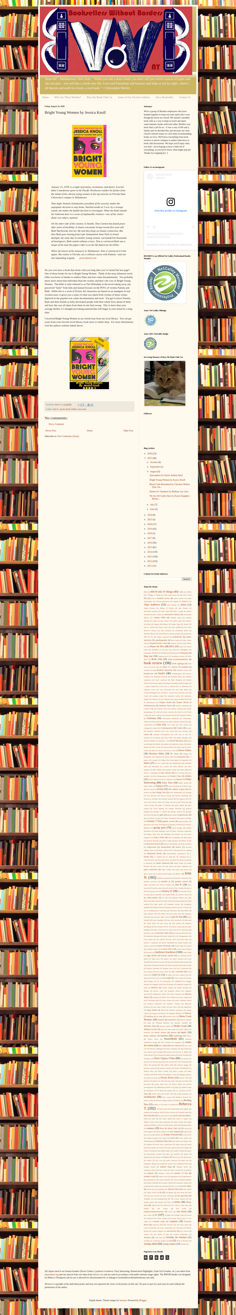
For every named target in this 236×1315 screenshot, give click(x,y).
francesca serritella (151, 799)
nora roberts (148, 1052)
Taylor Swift (151, 1192)
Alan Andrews (152, 604)
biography (147, 653)
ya (170, 1240)
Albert (184, 605)
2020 (150, 524)
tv (156, 1214)
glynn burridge (185, 818)
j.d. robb (169, 857)
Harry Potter (159, 837)
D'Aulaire (157, 738)
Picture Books (167, 1077)
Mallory (154, 987)
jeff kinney (168, 874)
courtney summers (154, 731)
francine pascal (167, 799)
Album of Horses (167, 608)
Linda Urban (186, 965)
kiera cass (150, 933)
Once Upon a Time (164, 1058)
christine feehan (185, 715)
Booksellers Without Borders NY (163, 244)
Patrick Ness (149, 1071)
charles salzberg (177, 709)
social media (184, 1148)
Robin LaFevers (158, 1125)
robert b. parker (182, 1119)
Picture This (183, 1078)
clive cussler (183, 725)
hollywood (151, 847)
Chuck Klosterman (158, 722)
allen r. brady (178, 611)
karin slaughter (158, 920)
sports (186, 1154)
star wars (159, 1160)
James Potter (179, 863)
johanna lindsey (178, 898)
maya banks (152, 1010)
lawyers (149, 952)
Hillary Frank (186, 841)
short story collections (164, 1144)
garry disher (179, 805)
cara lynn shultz (181, 690)
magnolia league (183, 984)
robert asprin (167, 1119)
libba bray (156, 959)
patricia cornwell (150, 1068)
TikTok (154, 1205)
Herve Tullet (167, 841)
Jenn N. (56, 409)
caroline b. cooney (167, 693)
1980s (181, 592)
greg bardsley (183, 821)
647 (181, 595)
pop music (171, 1081)
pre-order (147, 1084)
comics (155, 728)
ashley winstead (163, 637)
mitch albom (184, 1029)
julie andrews (149, 914)
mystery (164, 1035)
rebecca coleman (169, 1104)
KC (167, 927)
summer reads (150, 1176)
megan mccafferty (159, 1013)
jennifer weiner (181, 881)
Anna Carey (163, 627)
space (189, 1151)
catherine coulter (173, 696)
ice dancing (175, 850)
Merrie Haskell (185, 1020)
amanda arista (175, 618)
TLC (173, 1205)
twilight (168, 1215)
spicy (168, 1154)
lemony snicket (167, 955)
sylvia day (151, 1189)
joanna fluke (170, 895)
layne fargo (187, 952)
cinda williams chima (176, 722)
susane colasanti (152, 1183)
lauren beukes (183, 943)
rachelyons (150, 1096)
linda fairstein (160, 965)
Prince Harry (177, 1084)
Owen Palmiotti (183, 1062)
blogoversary (163, 656)
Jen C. (178, 874)
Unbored (150, 1218)
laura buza (184, 939)
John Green (168, 901)
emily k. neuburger (151, 773)
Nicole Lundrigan (156, 1049)
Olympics (147, 1058)
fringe (167, 802)
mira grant (172, 1029)
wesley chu (148, 1234)
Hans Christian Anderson (181, 831)
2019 (150, 529)
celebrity (167, 699)
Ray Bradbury (175, 1100)
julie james (173, 914)
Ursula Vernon (176, 1218)
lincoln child (172, 962)
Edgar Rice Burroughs (169, 760)
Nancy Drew (153, 1039)
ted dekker (169, 1192)
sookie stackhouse (150, 1151)
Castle (146, 696)
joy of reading (149, 911)
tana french (187, 1189)
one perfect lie (186, 1058)
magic (171, 984)
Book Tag (155, 667)
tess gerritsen (182, 1196)
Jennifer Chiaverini (182, 878)
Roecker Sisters (172, 1125)
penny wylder (178, 1071)
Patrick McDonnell (181, 1068)
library (166, 959)
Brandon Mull (176, 677)
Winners (147, 1237)
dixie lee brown (157, 750)
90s (145, 598)
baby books (175, 640)
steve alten (163, 1170)
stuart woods (175, 1170)
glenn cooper (155, 818)
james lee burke (178, 860)
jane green (169, 866)
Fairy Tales (167, 783)
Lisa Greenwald (182, 968)
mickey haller (165, 1026)
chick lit (180, 712)
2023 (150, 519)
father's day (187, 786)
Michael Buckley (162, 1023)
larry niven (172, 939)
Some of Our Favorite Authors (134, 97)
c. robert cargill (149, 686)
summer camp (163, 1173)
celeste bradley (178, 699)
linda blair (147, 965)
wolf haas (159, 1237)
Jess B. (178, 884)
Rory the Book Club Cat (99, 97)
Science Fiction (171, 1134)
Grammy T (152, 821)
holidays (175, 844)
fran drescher (152, 796)
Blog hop (184, 653)
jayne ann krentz (181, 870)
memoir (161, 1020)
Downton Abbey (156, 753)
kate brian (164, 923)
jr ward (160, 911)
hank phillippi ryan (162, 831)
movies (174, 1032)
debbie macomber (162, 744)
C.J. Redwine (184, 686)
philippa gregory (185, 1074)
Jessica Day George (176, 888)
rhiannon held (158, 1112)
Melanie (188, 1013)
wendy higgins (157, 1231)
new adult (163, 1045)
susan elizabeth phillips (182, 1180)
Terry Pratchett (168, 1196)
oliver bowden (183, 1055)
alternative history (172, 614)
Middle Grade (180, 1026)
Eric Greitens (180, 773)
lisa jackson (148, 972)
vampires (173, 1221)
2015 (150, 547)
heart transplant (174, 837)
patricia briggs (182, 1065)
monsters (147, 1032)
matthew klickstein (154, 1004)
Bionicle (157, 653)
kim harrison (177, 933)
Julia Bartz (185, 911)
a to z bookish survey (160, 598)
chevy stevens (168, 712)
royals (186, 1128)
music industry (150, 1036)
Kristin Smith (167, 936)
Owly (146, 1065)
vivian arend (148, 1228)
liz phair (169, 975)
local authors (180, 975)
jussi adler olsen (163, 917)
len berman (182, 956)
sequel (164, 1138)
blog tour (148, 656)
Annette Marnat (150, 634)
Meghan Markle (175, 1013)
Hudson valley (162, 850)
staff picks (187, 1157)
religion (186, 1109)
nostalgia (159, 1052)
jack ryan (154, 860)
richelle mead (183, 1112)
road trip (155, 1119)
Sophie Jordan (179, 1151)
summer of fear (181, 1173)
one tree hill (151, 1062)
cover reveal (169, 731)
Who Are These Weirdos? (67, 97)
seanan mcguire (152, 1138)
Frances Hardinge (181, 796)
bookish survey (182, 670)
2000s (189, 592)
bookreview (149, 673)
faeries (179, 779)
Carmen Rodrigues (151, 693)
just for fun (177, 917)
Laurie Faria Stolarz (184, 949)
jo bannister (157, 895)
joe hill (165, 898)
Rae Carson (167, 1097)
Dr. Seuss (174, 754)
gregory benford (176, 825)
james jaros (165, 860)
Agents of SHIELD (180, 601)
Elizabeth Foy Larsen (160, 766)
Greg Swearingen (160, 825)
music (183, 1032)
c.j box (161, 686)
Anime (186, 624)
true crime (82, 409)
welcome (179, 1228)
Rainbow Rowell (182, 1097)
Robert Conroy (149, 1122)
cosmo (189, 728)
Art (152, 637)
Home (45, 97)
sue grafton (187, 1170)
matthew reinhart (173, 1004)
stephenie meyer (150, 1170)
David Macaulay (177, 741)
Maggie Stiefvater (159, 984)
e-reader (155, 760)
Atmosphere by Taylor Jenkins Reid (165, 475)
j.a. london (158, 857)
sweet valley (186, 1186)
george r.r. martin (160, 812)
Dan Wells (169, 738)
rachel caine (156, 1094)
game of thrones (164, 805)
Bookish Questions (165, 670)
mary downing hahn (151, 1000)
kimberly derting (153, 936)
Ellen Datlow (178, 766)
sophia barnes (165, 1151)
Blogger (142, 1300)
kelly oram (158, 930)
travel (170, 1212)
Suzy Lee (174, 1186)
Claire (158, 724)
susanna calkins (167, 1183)
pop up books (183, 1081)
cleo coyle (171, 725)
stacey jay (176, 1157)
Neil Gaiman (166, 1042)
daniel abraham (182, 738)
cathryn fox (156, 699)
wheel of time (163, 1234)
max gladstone (186, 1007)
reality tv (156, 1104)
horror (178, 847)
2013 (150, 556)
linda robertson (173, 965)
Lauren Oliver (167, 949)
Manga (146, 991)
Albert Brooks (149, 608)
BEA (171, 646)
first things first (159, 792)
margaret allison (174, 991)
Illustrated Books (154, 853)
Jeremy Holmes (165, 885)
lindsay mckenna (153, 968)
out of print (170, 1062)
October (154, 462)
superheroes (174, 1176)
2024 (150, 515)
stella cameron (171, 1160)
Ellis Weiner (157, 770)
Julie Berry (161, 914)
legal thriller (152, 955)
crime (146, 734)
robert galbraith (164, 1122)
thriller (74, 409)
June (152, 509)
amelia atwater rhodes (160, 621)
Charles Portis (162, 709)
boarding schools (178, 656)
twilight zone (179, 1215)
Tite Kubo (164, 1205)
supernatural (151, 1180)
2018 (150, 533)
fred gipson (180, 799)
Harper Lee (179, 834)
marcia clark (158, 991)
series (172, 1138)
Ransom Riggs (161, 1100)
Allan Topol (165, 611)
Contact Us (185, 97)
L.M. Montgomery (182, 936)
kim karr (188, 933)
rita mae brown (163, 1116)
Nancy (189, 1036)
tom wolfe (181, 1208)
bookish (184, 667)
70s (187, 595)
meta (149, 1023)
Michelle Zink (150, 1026)
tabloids (161, 1189)
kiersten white (163, 933)
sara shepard (175, 1131)
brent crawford (161, 680)
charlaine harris (165, 705)
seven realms (184, 1138)
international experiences (176, 853)
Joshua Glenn (158, 907)
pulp (176, 1087)
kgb (190, 930)
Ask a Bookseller (164, 97)
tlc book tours (183, 1205)
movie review (160, 1032)
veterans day (171, 1225)
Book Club (156, 659)
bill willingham (182, 650)
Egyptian (185, 760)
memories (172, 1020)
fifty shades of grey (176, 789)
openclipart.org (52, 1274)
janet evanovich (150, 869)
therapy (160, 1202)
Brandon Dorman (160, 677)
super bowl (163, 1176)
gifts (162, 815)
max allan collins (159, 1007)
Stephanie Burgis (150, 1164)
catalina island (157, 696)
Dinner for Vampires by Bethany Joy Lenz (168, 491)
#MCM (153, 592)
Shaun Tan (187, 1141)
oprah (160, 1062)
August (153, 471)
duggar (185, 754)
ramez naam (148, 1100)
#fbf (145, 592)
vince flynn (184, 1225)
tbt (160, 1192)
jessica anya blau (159, 888)
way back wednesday (165, 1228)
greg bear (147, 825)
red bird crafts (162, 1109)
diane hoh (180, 747)
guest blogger (177, 828)
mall (145, 988)
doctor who (171, 750)
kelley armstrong (178, 927)
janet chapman (182, 866)
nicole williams (171, 1049)
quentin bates (186, 1087)
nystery (169, 1052)
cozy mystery (183, 731)
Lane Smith (148, 939)
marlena (156, 997)
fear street (150, 789)
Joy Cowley (184, 907)
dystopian (181, 757)
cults (176, 734)
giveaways (184, 815)
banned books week (158, 643)
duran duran (169, 757)
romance (150, 1128)
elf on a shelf (160, 763)
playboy (147, 1081)
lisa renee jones (162, 972)
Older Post (128, 430)
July (152, 504)
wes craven (184, 1231)
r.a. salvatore (181, 1091)
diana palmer (169, 747)
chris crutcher (157, 715)
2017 (150, 538)
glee (145, 818)
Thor (169, 1202)
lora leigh (167, 978)
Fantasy (159, 786)
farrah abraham (173, 786)
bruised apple (157, 683)
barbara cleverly (177, 643)
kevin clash (181, 930)
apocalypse (177, 634)
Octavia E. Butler (182, 1052)
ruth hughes (148, 1132)
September (155, 467)
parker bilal (168, 1065)
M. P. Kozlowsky (164, 981)
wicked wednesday (180, 1234)
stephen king (165, 1167)
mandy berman (182, 988)
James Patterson (163, 863)
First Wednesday (176, 792)
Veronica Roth (157, 1225)
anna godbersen (178, 627)
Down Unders (184, 750)
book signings (178, 663)
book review (153, 663)
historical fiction (153, 844)
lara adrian (161, 939)
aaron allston (179, 598)
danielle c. (162, 741)
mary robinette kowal (183, 1000)
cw (183, 734)
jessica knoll (65, 409)
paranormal (156, 1065)
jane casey (157, 866)
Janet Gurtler (167, 870)
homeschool (166, 847)
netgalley (178, 1042)
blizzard (175, 653)
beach (181, 647)
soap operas (171, 1148)
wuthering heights (159, 1241)
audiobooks (177, 637)
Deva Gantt (156, 747)
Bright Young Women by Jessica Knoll (167, 480)
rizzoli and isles (179, 1115)
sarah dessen (155, 1135)
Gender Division (174, 808)
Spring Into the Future (152, 1157)
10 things (167, 591)
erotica (188, 776)
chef (157, 712)
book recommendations (178, 659)
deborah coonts (177, 744)
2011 (149, 566)
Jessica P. (167, 891)
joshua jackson (171, 907)
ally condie (157, 614)
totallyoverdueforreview (154, 1211)
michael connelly (181, 1023)
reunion (146, 1112)
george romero (176, 812)
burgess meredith (171, 683)
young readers (169, 1244)
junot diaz (150, 917)
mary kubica (167, 1000)
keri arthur (169, 930)
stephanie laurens (166, 1164)
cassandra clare (183, 693)
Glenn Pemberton (170, 818)
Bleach (166, 653)
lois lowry (156, 978)
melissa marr (171, 1016)
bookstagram (177, 674)
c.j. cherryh (171, 686)
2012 (150, 561)
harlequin (167, 834)
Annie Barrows (164, 634)
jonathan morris (173, 904)
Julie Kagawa (186, 914)
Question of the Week (155, 1091)
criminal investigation (161, 734)
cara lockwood (165, 690)
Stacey (166, 1157)
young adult (150, 1243)
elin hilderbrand (175, 763)
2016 (150, 543)
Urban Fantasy (162, 1218)
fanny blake (148, 786)
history (166, 844)
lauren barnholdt (168, 943)
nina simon (184, 1049)
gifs (155, 815)
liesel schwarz (178, 959)
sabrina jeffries (161, 1132)
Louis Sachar (179, 978)
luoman (123, 1300)
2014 (150, 552)
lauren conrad (149, 946)
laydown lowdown (165, 952)
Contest (180, 728)
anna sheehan (166, 630)
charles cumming (182, 706)
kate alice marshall (174, 920)
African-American (162, 601)
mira (162, 1029)
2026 (150, 453)
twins (189, 1215)
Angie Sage (175, 624)
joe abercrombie (151, 898)
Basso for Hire (157, 646)
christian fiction (171, 715)
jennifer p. (165, 881)
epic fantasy (166, 773)
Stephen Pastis (182, 1167)
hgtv (176, 841)
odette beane (170, 1055)
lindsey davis (168, 968)
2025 (150, 458)
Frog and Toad (179, 802)
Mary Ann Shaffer (169, 997)
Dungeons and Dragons (153, 757)
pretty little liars (161, 1084)
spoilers (177, 1154)
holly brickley (186, 844)
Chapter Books (165, 702)
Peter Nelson (158, 1074)
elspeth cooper (171, 770)
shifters (149, 1144)
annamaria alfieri (181, 630)
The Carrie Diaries (178, 1199)
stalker (149, 1160)
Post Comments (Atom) (68, 436)
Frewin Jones (156, 802)
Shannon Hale (162, 1141)
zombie (183, 1244)
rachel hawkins (182, 1094)
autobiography (161, 640)
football (188, 792)
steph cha (184, 1160)
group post (160, 827)
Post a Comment (56, 424)
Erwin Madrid (153, 779)
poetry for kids (158, 1081)
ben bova (168, 650)
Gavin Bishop (158, 808)
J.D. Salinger (181, 857)
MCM (163, 1010)
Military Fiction (150, 1029)
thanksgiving (162, 1199)
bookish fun (148, 670)
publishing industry (164, 1087)
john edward (156, 901)
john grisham (180, 901)
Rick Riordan (149, 1115)
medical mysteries (176, 1010)
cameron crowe (150, 690)
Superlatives (186, 1176)
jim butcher (182, 891)
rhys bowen (171, 1112)
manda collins (167, 988)
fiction (160, 789)
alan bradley (172, 605)
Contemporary (167, 728)
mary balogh (184, 997)
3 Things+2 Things (154, 595)
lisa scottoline (177, 971)
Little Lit (156, 975)
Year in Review (182, 1241)
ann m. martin (149, 627)
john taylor (158, 904)
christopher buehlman (170, 718)
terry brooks (155, 1196)
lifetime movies (159, 962)
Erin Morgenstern (160, 776)
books (161, 673)
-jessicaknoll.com (87, 258)
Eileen (147, 763)
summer (150, 1173)
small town (180, 1144)
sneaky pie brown (157, 1148)
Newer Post (51, 430)
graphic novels (168, 821)
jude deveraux (172, 911)
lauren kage (179, 946)
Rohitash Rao (186, 1125)
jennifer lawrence (150, 881)
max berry (173, 1007)
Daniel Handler (149, 741)
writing (146, 1241)
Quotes (169, 1091)
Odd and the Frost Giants (153, 1055)
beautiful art (156, 650)
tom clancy (162, 1208)
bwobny (187, 244)
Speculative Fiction (154, 1154)
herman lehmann (153, 841)
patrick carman (165, 1068)
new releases (175, 1045)
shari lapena (175, 1141)
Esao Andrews (167, 779)
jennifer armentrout (164, 878)
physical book (152, 1078)
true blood (181, 1211)
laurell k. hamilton (151, 943)
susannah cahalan (182, 1183)
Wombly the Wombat (176, 1237)
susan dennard (164, 1180)
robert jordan (179, 1122)
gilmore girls (172, 815)
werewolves (171, 1231)
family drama (183, 783)
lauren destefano (164, 946)
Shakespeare (148, 1141)
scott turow (187, 1135)
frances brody (166, 796)
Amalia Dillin (160, 617)
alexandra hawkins (151, 611)
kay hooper (159, 927)
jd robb (158, 874)
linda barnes (184, 962)
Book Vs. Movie (170, 667)
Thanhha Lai (149, 1199)
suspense (147, 1186)
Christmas (151, 718)
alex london (183, 608)
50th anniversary (170, 595)
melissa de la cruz (154, 1016)
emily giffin (184, 770)
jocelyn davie (183, 895)
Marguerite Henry (159, 994)
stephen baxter (149, 1167)
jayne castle (148, 874)
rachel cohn (169, 1094)
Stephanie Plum (182, 1164)
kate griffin (176, 923)
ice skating (187, 850)
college (146, 728)
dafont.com (98, 1274)
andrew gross (177, 621)
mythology (178, 1036)
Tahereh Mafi (173, 1189)
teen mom (180, 1192)
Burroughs (185, 683)
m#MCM (178, 981)
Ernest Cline (175, 776)
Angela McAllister (161, 624)
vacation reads (158, 1221)
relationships (175, 1109)
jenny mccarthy (150, 885)
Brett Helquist (176, 680)
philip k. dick (171, 1074)
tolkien (146, 1208)
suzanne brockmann (160, 1186)
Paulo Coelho (163, 1071)
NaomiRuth (170, 1038)
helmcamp (187, 837)
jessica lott (155, 891)
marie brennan (175, 994)
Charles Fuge (149, 709)
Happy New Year (153, 834)
